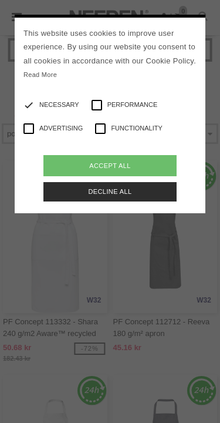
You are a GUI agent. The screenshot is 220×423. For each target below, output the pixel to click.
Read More (40, 74)
